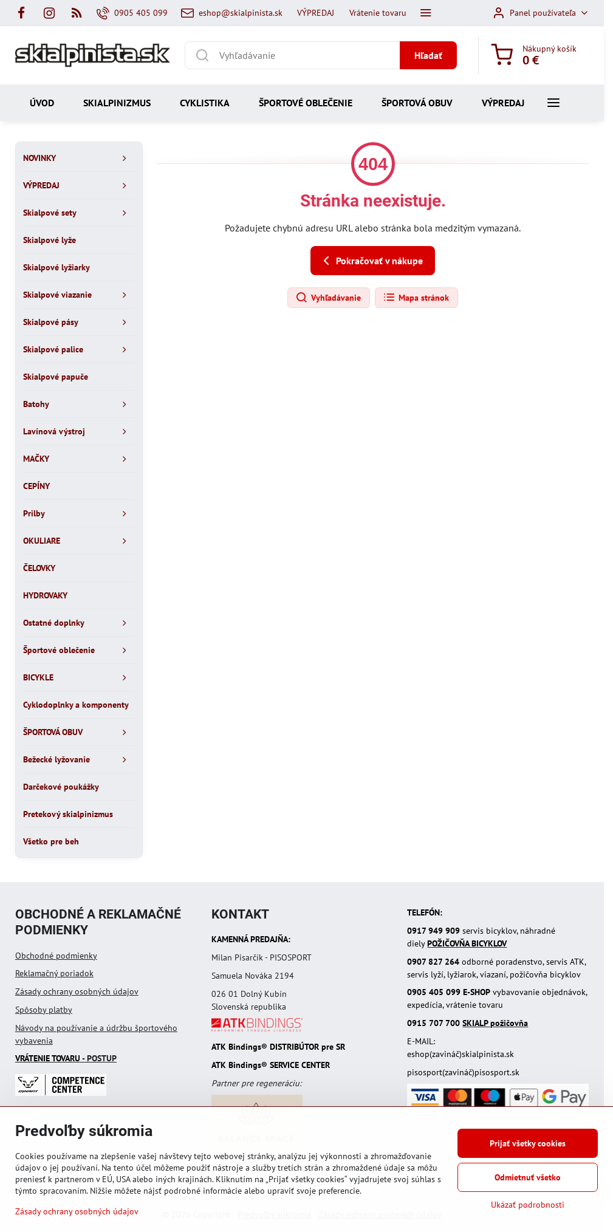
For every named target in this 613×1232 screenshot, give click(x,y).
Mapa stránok (416, 298)
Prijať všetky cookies (528, 1143)
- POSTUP (66, 1058)
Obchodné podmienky (56, 955)
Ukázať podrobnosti (527, 1204)
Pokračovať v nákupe (371, 260)
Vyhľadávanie (328, 298)
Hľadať (428, 55)
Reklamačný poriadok (54, 973)
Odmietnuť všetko (528, 1177)
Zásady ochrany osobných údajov (77, 991)
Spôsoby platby (43, 1009)
